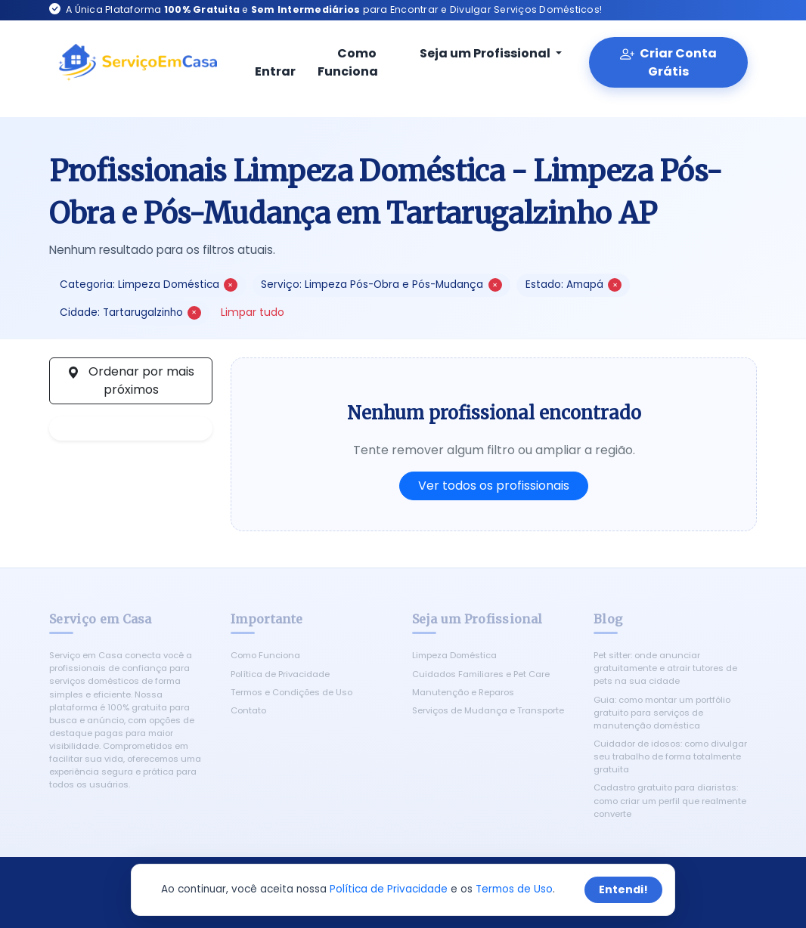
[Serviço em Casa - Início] (137, 63)
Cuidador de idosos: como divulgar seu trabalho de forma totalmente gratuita (670, 756)
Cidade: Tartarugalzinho (130, 312)
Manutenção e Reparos (463, 692)
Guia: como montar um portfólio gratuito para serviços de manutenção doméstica (662, 713)
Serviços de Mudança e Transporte (488, 710)
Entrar (275, 63)
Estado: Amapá (573, 284)
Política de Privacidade (280, 674)
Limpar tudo (252, 312)
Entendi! (623, 889)
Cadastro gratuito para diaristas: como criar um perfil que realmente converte (670, 800)
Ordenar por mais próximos (130, 380)
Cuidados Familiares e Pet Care (481, 674)
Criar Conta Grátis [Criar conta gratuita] (668, 62)
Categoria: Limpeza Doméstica (148, 284)
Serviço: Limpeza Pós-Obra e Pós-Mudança (381, 284)
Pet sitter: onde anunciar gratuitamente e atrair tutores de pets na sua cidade (665, 668)
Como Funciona (348, 62)
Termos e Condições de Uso (291, 692)
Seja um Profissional (476, 53)
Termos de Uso (514, 889)
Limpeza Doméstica (454, 655)
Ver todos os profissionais (493, 485)
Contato (248, 710)
